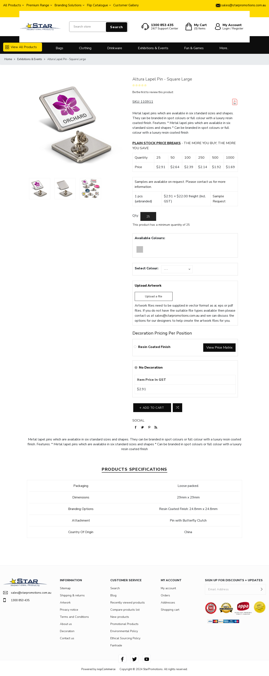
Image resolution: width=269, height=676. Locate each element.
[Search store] (98, 26)
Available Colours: (150, 238)
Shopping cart (170, 610)
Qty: (135, 215)
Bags (59, 48)
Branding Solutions (68, 5)
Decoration (67, 631)
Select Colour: (146, 268)
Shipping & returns (72, 595)
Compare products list (125, 610)
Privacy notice (69, 610)
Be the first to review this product (152, 92)
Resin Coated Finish (154, 347)
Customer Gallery (126, 5)
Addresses (168, 603)
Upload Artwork (148, 285)
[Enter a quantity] (148, 216)
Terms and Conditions (74, 617)
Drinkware (114, 48)
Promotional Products (124, 624)
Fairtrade (116, 645)
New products (119, 617)
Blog (113, 595)
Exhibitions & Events (153, 48)
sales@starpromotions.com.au (177, 315)
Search (116, 27)
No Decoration (151, 367)
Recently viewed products (127, 603)
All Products (12, 5)
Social (138, 420)
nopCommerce (106, 669)
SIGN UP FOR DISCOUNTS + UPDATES (234, 580)
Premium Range (37, 5)
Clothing (85, 48)
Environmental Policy (124, 631)
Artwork (65, 603)
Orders (165, 595)
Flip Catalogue (97, 5)
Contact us (67, 638)
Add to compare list (177, 407)
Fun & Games (194, 48)
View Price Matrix (219, 347)
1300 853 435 (16, 600)
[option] (39, 188)
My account (168, 588)
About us (66, 624)
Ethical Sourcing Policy (125, 638)
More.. (223, 48)
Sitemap (65, 588)
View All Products (21, 47)
